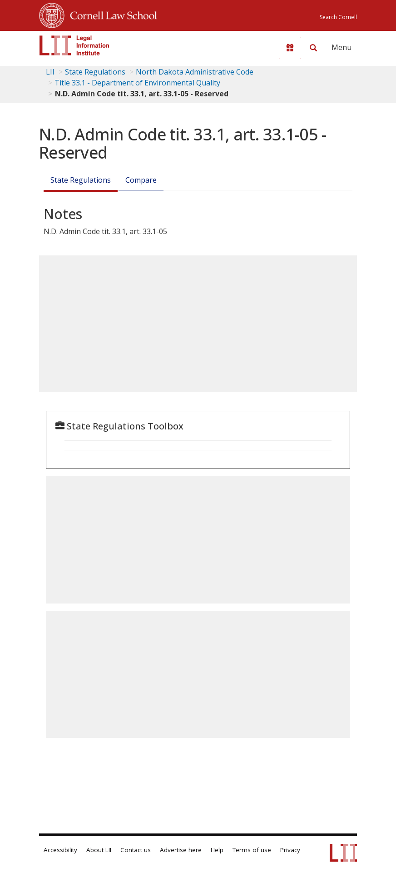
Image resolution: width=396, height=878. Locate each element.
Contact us (135, 850)
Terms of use (252, 850)
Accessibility (60, 850)
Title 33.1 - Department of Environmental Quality (137, 83)
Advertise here (181, 850)
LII (50, 72)
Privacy (290, 850)
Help (217, 850)
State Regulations (95, 72)
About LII (98, 850)
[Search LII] (313, 48)
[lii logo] (74, 45)
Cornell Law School (110, 14)
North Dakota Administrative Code (194, 72)
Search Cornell (338, 17)
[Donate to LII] (290, 48)
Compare (141, 180)
